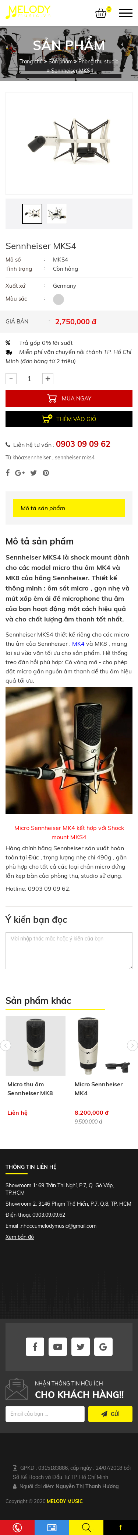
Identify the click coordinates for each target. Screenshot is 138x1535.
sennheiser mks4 (74, 457)
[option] (69, 143)
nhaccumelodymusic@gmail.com (58, 1226)
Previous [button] (5, 1045)
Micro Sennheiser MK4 (99, 1088)
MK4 (78, 643)
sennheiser (38, 457)
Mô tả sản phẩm (43, 508)
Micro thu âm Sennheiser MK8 (30, 1088)
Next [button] (132, 1045)
